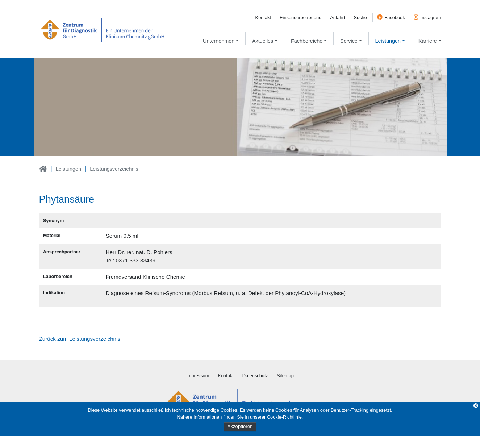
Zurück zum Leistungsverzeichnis (80, 339)
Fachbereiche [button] (306, 41)
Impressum (197, 375)
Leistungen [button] (388, 41)
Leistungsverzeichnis (114, 169)
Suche (360, 17)
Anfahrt (337, 17)
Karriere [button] (427, 41)
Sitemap (285, 375)
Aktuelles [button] (262, 41)
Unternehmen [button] (218, 41)
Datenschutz (255, 375)
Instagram (431, 17)
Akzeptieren (239, 426)
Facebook (394, 17)
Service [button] (349, 41)
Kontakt (263, 17)
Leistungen (68, 169)
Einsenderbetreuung (300, 17)
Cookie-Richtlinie (284, 417)
